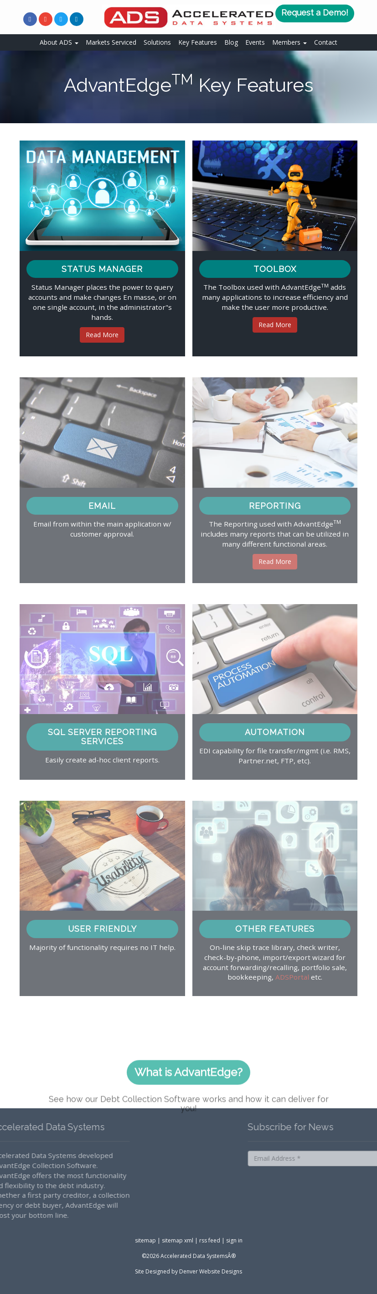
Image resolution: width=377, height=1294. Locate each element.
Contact (325, 42)
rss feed (209, 1240)
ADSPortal (292, 976)
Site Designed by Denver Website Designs (188, 1271)
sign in (234, 1240)
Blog (231, 42)
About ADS (59, 42)
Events (255, 42)
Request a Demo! (314, 12)
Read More (102, 334)
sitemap (145, 1240)
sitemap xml (177, 1240)
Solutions (157, 42)
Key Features (197, 42)
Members (289, 42)
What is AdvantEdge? (188, 1086)
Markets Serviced (111, 42)
